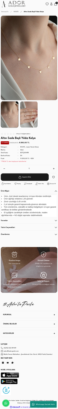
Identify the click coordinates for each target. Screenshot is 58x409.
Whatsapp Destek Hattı (43, 404)
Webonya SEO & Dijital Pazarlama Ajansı (29, 403)
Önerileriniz (5, 234)
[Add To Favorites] (53, 177)
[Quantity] (29, 168)
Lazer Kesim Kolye (32, 147)
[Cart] (55, 4)
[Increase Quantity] (54, 168)
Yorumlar (4, 220)
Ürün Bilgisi (5, 191)
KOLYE (22, 147)
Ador (22, 150)
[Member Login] (51, 4)
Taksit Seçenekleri (8, 227)
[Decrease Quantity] (3, 168)
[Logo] (13, 4)
